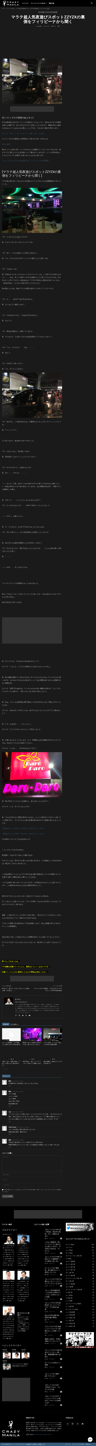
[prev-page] (3, 1069)
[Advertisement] (48, 42)
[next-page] (6, 1069)
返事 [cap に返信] (10, 1121)
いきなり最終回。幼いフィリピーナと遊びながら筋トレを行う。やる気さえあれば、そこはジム (53, 1246)
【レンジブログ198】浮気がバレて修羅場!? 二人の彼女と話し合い (53, 1259)
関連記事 (5, 1024)
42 (61, 1263)
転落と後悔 (6, 144)
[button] (91, 3)
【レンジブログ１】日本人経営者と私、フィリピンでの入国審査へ (26, 161)
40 (61, 1299)
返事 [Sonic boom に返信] (10, 1134)
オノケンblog (10, 8)
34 (61, 1335)
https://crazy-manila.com (21, 1002)
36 (61, 1311)
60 (61, 1238)
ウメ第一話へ (21, 1301)
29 (61, 1378)
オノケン (40, 26)
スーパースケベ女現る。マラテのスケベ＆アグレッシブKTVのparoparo (48, 989)
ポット (46, 1238)
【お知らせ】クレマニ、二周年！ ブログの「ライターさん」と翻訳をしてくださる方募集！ (23, 1327)
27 (61, 1405)
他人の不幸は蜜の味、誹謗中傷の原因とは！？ (53, 1317)
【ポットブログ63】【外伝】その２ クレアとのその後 (53, 1387)
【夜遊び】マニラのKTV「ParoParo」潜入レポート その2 (23, 834)
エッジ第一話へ (7, 1338)
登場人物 (51, 3)
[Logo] (11, 3)
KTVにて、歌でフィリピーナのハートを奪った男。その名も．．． (26, 133)
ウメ (46, 1335)
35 (61, 1322)
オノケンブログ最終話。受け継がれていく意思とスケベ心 (53, 1270)
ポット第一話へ (7, 1300)
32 (61, 1359)
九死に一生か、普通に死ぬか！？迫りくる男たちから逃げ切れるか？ (11, 1063)
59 (61, 1253)
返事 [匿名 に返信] (10, 1086)
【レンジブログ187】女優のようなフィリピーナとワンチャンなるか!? (53, 1281)
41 (61, 1274)
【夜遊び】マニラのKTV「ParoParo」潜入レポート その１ (23, 828)
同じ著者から (15, 1024)
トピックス (25, 3)
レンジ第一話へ (22, 1265)
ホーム (3, 8)
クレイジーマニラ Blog (39, 3)
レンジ (46, 1263)
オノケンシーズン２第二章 (51, 12)
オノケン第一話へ (8, 1265)
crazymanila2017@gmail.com (43, 1434)
